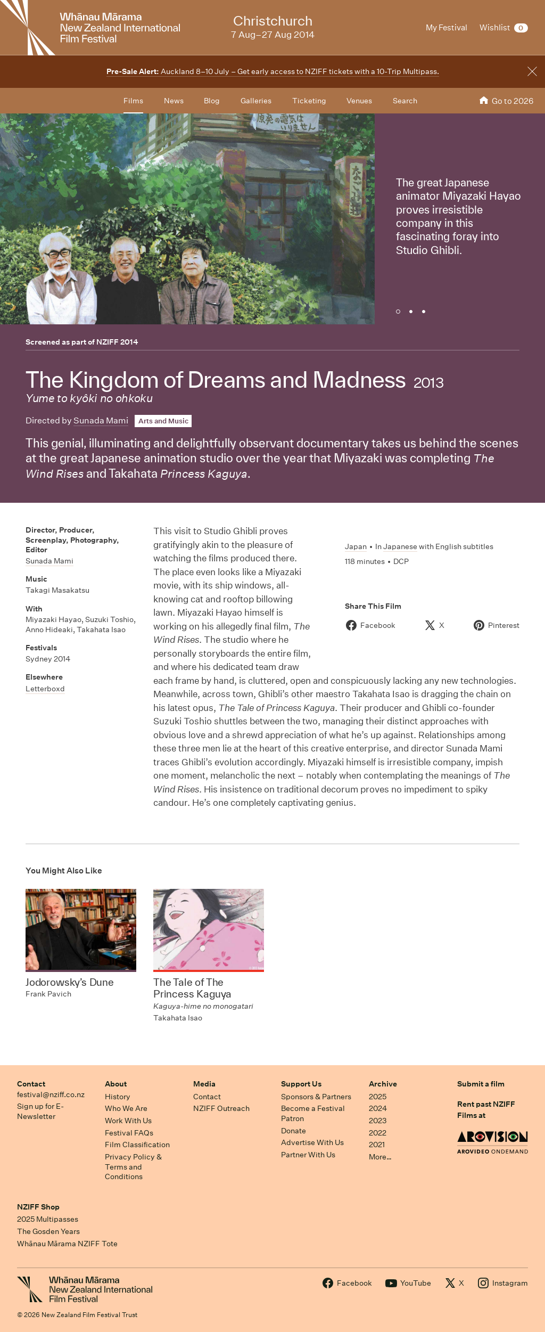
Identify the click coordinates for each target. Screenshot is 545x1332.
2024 (378, 1108)
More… (380, 1157)
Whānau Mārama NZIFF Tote (67, 1243)
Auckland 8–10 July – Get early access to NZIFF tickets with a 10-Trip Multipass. (272, 71)
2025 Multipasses (47, 1219)
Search (405, 100)
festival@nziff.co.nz (51, 1094)
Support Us (301, 1084)
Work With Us (128, 1120)
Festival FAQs (129, 1133)
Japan (356, 546)
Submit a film (481, 1084)
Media (204, 1084)
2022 (377, 1133)
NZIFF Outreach (221, 1108)
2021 (377, 1144)
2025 (377, 1096)
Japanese (400, 546)
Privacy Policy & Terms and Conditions (133, 1166)
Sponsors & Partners (316, 1096)
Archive (383, 1084)
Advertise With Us (312, 1142)
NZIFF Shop (38, 1207)
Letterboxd (45, 688)
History (117, 1096)
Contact (31, 1084)
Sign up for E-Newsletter (40, 1111)
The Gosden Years (48, 1231)
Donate (293, 1130)
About (116, 1084)
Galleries (256, 100)
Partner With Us (308, 1154)
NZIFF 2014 (117, 342)
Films (133, 100)
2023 (378, 1120)
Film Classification (137, 1144)
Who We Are (126, 1108)
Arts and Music (163, 421)
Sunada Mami (100, 420)
